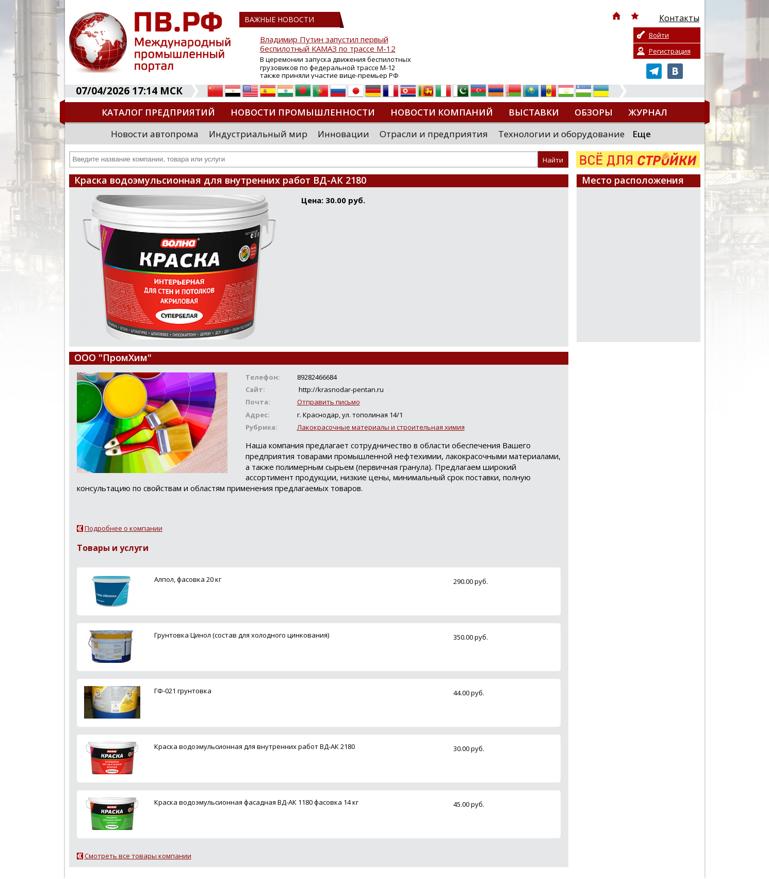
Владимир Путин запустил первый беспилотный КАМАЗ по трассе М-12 (328, 44)
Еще (641, 134)
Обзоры (594, 112)
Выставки (534, 112)
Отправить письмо (328, 401)
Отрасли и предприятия (434, 134)
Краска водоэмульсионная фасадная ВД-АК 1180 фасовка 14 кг (256, 802)
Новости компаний (441, 112)
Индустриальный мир (258, 134)
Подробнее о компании (123, 528)
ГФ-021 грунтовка (182, 690)
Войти (659, 35)
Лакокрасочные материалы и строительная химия (381, 427)
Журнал (647, 112)
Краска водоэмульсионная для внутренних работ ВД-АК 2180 (254, 746)
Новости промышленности (303, 112)
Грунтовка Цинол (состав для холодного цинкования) (241, 635)
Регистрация (670, 51)
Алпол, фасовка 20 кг (187, 579)
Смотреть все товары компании (138, 855)
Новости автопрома (155, 134)
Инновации (343, 134)
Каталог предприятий (158, 112)
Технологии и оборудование (561, 134)
